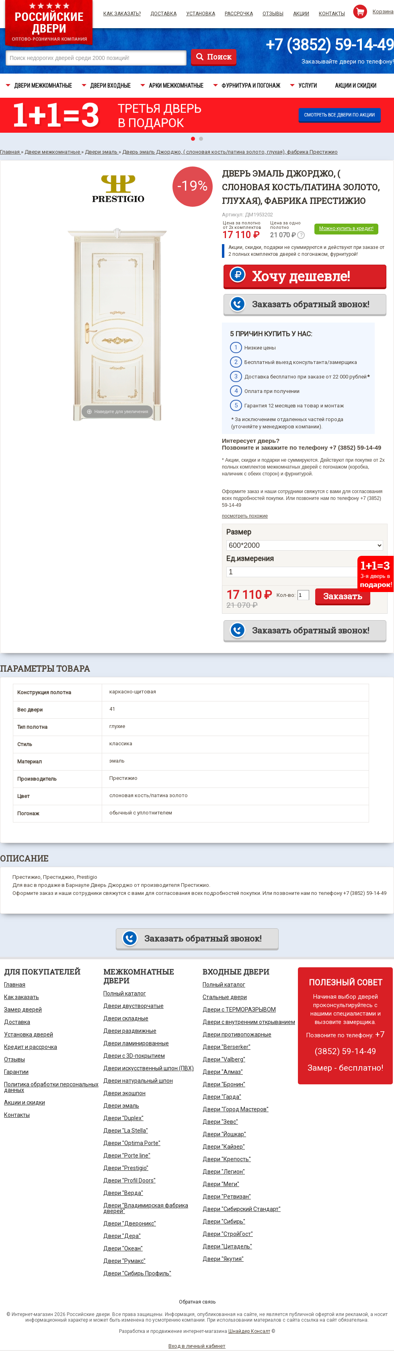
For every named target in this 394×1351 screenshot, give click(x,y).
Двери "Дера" (122, 1236)
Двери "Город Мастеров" (236, 1109)
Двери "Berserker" (226, 1047)
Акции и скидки (24, 1102)
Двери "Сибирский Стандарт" (242, 1209)
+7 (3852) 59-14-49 (330, 45)
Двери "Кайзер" (224, 1146)
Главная (14, 984)
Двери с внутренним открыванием (249, 1022)
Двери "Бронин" (224, 1084)
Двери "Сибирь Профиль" (137, 1273)
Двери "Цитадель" (227, 1246)
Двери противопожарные (237, 1034)
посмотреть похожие (245, 516)
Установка (200, 13)
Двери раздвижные (129, 1031)
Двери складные (125, 1018)
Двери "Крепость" (227, 1159)
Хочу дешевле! (301, 276)
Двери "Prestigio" (125, 1168)
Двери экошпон (124, 1093)
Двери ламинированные (136, 1043)
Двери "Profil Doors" (129, 1180)
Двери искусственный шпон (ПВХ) (148, 1068)
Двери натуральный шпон (138, 1081)
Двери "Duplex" (123, 1118)
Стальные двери (225, 997)
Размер (238, 532)
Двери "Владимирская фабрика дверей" (145, 1208)
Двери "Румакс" (124, 1261)
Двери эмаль (121, 1105)
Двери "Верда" (123, 1193)
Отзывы (273, 13)
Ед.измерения (250, 559)
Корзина (383, 11)
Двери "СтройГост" (228, 1234)
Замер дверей (23, 1009)
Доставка (163, 13)
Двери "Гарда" (222, 1097)
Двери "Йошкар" (224, 1134)
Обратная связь (197, 1302)
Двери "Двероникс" (129, 1223)
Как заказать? (122, 13)
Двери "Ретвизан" (227, 1196)
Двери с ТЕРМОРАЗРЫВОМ (239, 1009)
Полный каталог (124, 993)
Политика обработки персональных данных (51, 1087)
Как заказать (21, 997)
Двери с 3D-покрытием (134, 1056)
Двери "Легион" (224, 1171)
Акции (301, 13)
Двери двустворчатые (133, 1006)
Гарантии (16, 1072)
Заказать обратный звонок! (310, 304)
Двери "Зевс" (220, 1122)
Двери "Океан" (123, 1248)
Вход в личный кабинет (197, 1346)
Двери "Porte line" (126, 1155)
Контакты (332, 13)
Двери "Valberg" (224, 1059)
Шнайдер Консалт (249, 1331)
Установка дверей (28, 1034)
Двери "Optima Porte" (131, 1143)
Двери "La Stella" (125, 1130)
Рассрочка (239, 13)
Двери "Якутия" (223, 1259)
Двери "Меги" (221, 1184)
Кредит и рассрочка (30, 1047)
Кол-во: (286, 595)
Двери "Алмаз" (223, 1072)
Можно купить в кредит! (346, 228)
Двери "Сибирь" (224, 1221)
